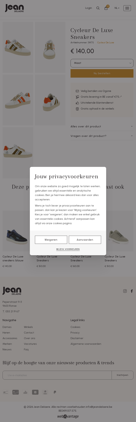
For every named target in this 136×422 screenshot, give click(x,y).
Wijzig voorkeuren (68, 249)
